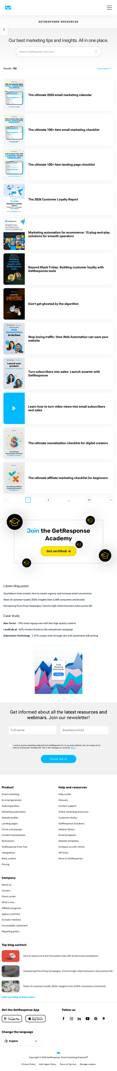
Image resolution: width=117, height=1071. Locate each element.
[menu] (109, 7)
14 (89, 500)
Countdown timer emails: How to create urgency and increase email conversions (47, 593)
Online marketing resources (73, 811)
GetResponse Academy (71, 823)
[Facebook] (63, 1019)
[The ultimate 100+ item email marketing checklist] (14, 129)
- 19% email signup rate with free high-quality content (39, 623)
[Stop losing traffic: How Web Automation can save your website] (14, 338)
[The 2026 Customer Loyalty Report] (14, 199)
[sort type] (105, 68)
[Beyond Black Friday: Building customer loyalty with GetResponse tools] (14, 269)
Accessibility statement (15, 925)
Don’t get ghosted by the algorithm (53, 304)
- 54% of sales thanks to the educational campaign (38, 629)
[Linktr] (103, 1019)
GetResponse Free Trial (14, 846)
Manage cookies (88, 1064)
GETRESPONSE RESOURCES (58, 21)
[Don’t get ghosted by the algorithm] (14, 304)
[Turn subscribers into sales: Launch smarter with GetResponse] (14, 373)
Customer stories (67, 817)
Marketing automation (14, 811)
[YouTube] (87, 1019)
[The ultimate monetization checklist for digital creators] (14, 443)
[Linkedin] (79, 1019)
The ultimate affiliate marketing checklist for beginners (68, 478)
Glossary (63, 800)
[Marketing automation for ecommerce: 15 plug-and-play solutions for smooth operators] (14, 234)
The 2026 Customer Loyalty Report (53, 199)
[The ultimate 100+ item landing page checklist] (14, 164)
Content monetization (13, 835)
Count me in (58, 759)
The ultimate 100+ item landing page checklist (62, 164)
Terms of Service (68, 1064)
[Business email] (84, 730)
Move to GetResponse (70, 858)
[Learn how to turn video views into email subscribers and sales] (14, 408)
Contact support (67, 806)
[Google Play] (35, 1018)
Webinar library (66, 829)
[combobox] (53, 52)
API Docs (63, 852)
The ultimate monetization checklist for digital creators (68, 443)
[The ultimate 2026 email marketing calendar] (14, 95)
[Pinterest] (95, 1019)
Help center (64, 794)
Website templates (68, 841)
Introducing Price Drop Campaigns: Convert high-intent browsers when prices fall (48, 605)
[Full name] (32, 730)
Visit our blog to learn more (18, 997)
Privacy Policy (28, 1064)
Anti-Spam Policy (47, 1064)
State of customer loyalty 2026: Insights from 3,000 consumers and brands (44, 599)
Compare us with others (71, 846)
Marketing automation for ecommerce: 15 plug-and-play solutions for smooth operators (69, 234)
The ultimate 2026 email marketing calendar (60, 95)
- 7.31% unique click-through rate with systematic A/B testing (50, 635)
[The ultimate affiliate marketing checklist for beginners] (14, 478)
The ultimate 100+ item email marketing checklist (64, 130)
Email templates (67, 835)
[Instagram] (71, 1019)
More (73, 748)
